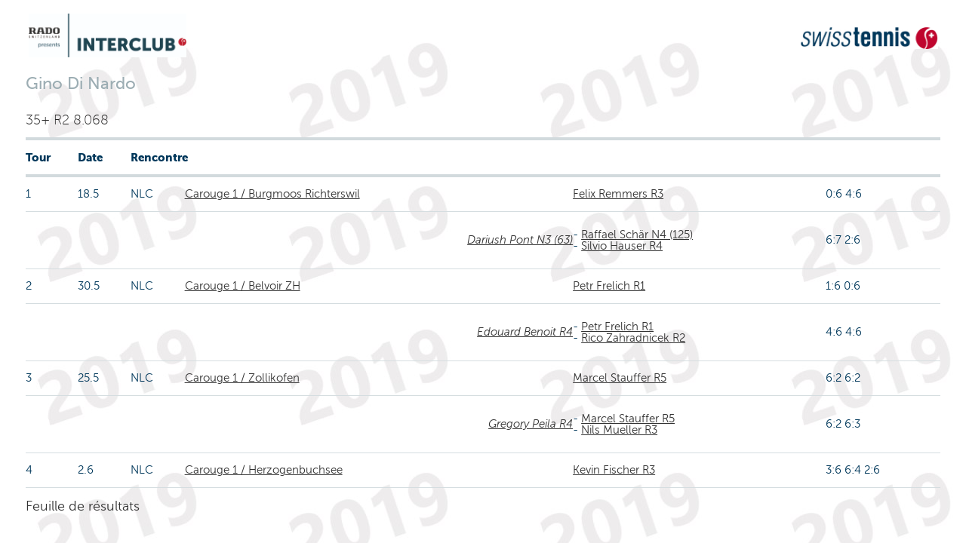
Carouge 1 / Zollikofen (242, 378)
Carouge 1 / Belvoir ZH (242, 286)
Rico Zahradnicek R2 (633, 338)
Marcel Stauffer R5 (619, 378)
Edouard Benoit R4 (525, 332)
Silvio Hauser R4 (622, 246)
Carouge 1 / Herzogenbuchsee (264, 470)
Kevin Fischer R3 (614, 470)
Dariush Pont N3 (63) (520, 240)
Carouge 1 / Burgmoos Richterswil (272, 194)
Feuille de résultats (83, 506)
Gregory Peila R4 (530, 424)
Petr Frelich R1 (609, 286)
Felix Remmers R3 (618, 194)
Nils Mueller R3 (619, 430)
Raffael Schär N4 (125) (637, 235)
